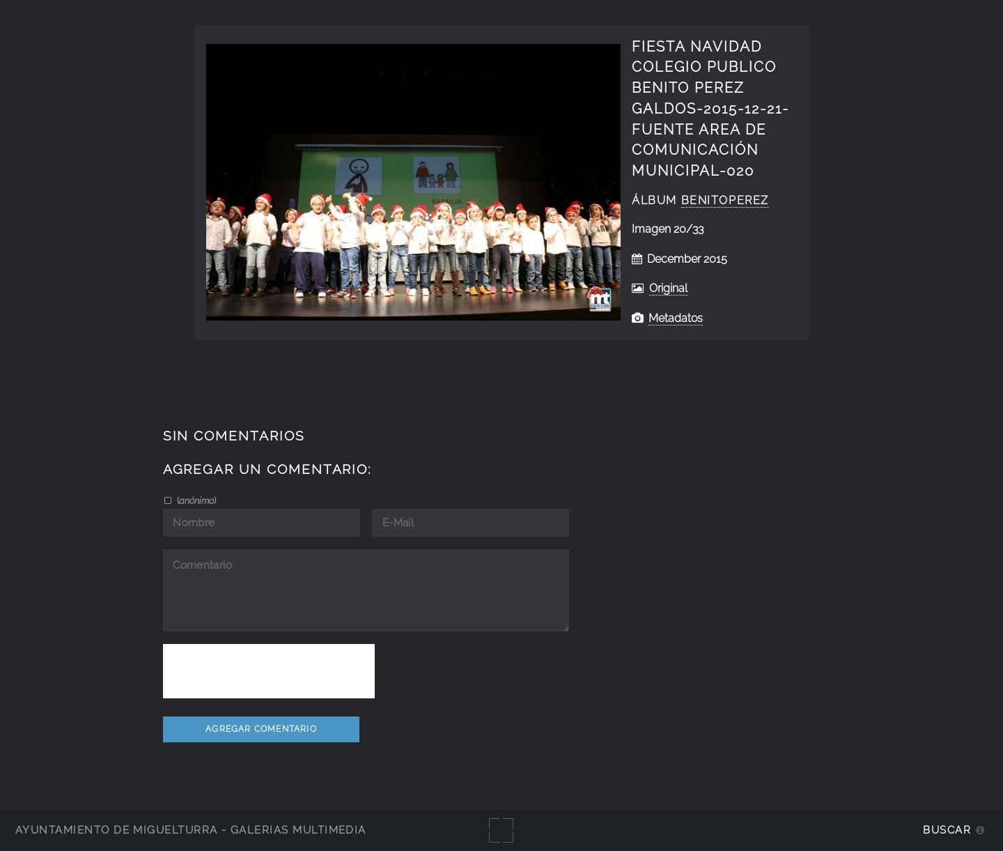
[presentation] (269, 671)
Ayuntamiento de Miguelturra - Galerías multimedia (190, 830)
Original (668, 288)
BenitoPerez (725, 200)
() (195, 500)
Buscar (947, 830)
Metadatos (675, 318)
